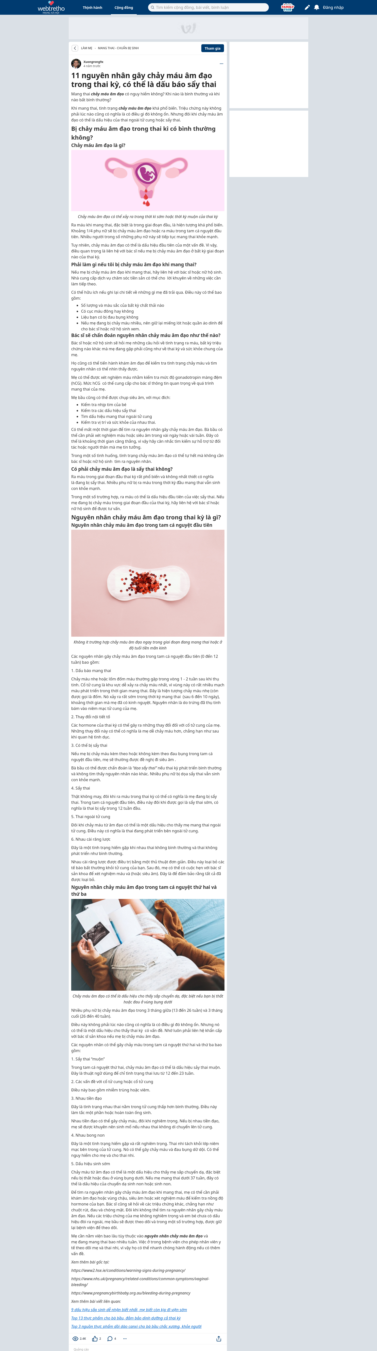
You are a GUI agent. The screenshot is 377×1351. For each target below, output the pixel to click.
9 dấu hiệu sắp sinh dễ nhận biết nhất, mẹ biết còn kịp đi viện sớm (129, 1309)
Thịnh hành (92, 7)
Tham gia (213, 48)
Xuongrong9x (93, 62)
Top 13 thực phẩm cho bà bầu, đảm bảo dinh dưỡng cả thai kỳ (126, 1318)
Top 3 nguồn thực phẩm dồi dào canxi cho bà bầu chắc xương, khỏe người (136, 1326)
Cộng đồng (124, 7)
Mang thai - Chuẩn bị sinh (118, 48)
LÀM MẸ (86, 48)
